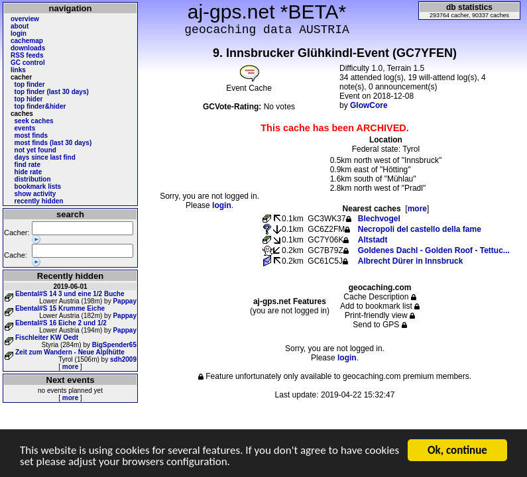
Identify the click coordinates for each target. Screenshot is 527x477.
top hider (29, 99)
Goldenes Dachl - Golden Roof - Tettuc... (434, 250)
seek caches (34, 121)
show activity (35, 193)
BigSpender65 (114, 344)
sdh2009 (123, 359)
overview (25, 19)
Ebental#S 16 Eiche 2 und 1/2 (61, 323)
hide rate (28, 172)
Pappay (125, 301)
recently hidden (39, 201)
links (18, 70)
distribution (33, 179)
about (20, 26)
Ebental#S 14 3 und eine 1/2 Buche (70, 293)
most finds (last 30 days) (53, 142)
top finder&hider (40, 106)
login (19, 33)
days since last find (45, 157)
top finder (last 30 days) (52, 91)
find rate (27, 164)
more (70, 366)
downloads (28, 48)
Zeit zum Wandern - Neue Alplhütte (70, 352)
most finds (31, 135)
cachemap (27, 40)
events (25, 128)
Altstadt (373, 239)
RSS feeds (27, 55)
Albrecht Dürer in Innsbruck (410, 261)
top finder (30, 84)
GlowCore (369, 105)
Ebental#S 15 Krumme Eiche (60, 308)
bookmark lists (38, 186)
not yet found (35, 150)
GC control (28, 62)
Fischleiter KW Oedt (46, 337)
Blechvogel (379, 218)
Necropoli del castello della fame (419, 229)
